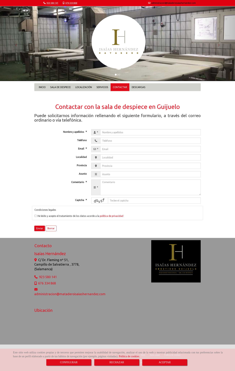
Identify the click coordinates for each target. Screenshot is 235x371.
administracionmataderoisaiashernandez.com (173, 3)
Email (81, 148)
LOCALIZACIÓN (83, 87)
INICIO (42, 87)
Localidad (81, 157)
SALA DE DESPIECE (60, 87)
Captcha (80, 200)
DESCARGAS (138, 87)
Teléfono (82, 140)
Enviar (39, 228)
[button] (17, 43)
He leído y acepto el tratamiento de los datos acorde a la (78, 216)
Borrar (51, 228)
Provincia (82, 165)
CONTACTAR (120, 87)
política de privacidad (111, 216)
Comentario (78, 182)
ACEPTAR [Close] (165, 362)
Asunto (83, 173)
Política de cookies (129, 356)
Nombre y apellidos (74, 132)
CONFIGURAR (68, 362)
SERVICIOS (102, 87)
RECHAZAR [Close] (116, 362)
